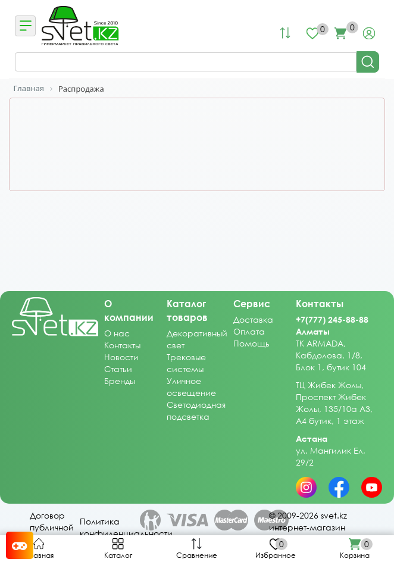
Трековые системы (186, 362)
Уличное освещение (191, 386)
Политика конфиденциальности (126, 527)
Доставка (253, 319)
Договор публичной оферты (52, 527)
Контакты (122, 345)
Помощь (251, 343)
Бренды (119, 380)
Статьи (118, 368)
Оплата (249, 331)
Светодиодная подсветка (196, 410)
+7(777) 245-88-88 (332, 319)
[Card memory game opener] (19, 545)
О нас (117, 333)
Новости (121, 357)
